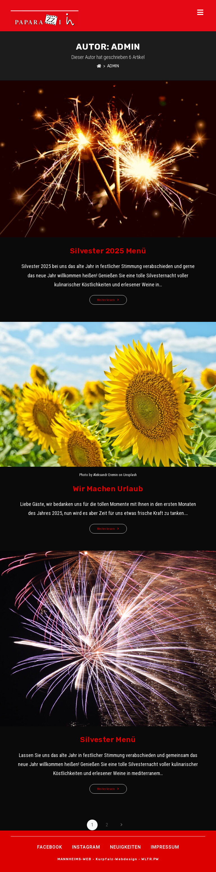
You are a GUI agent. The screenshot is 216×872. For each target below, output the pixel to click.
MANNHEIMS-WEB (74, 859)
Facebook (49, 847)
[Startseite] (99, 66)
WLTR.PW (150, 859)
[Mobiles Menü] (201, 12)
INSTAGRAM (86, 847)
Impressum (165, 847)
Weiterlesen (112, 298)
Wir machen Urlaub (108, 488)
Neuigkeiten (125, 847)
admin (113, 66)
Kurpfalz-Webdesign (116, 859)
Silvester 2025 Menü (108, 251)
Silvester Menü (108, 739)
